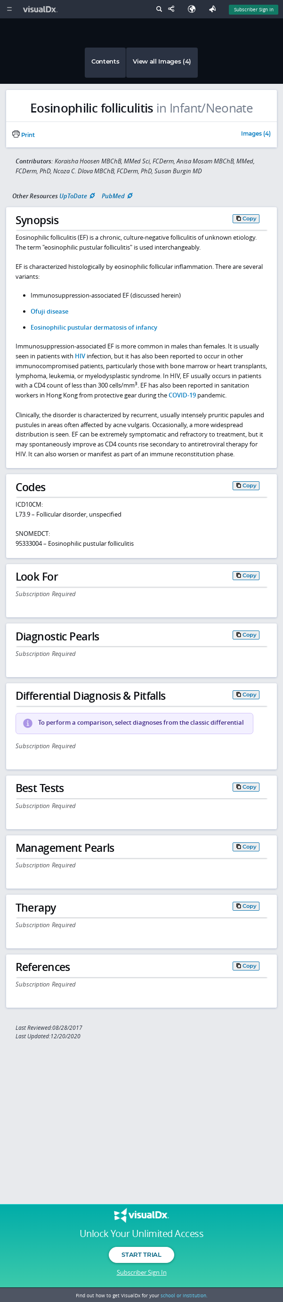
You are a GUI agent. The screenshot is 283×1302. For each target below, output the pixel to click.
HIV (80, 356)
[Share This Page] (173, 9)
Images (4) (256, 134)
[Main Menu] (9, 9)
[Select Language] (194, 9)
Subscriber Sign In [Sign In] (254, 9)
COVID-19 (182, 395)
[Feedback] (214, 9)
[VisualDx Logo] (41, 9)
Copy (250, 218)
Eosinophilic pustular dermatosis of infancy (94, 327)
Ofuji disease (49, 311)
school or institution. (184, 1295)
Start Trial (141, 1254)
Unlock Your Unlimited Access (141, 1234)
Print (23, 135)
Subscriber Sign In (142, 1272)
